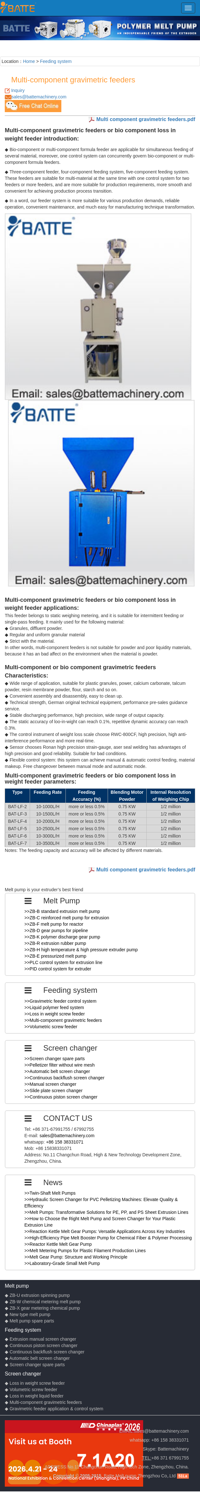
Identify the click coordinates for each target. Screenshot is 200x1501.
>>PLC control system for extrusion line (63, 962)
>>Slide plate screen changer (53, 1090)
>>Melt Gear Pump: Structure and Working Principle (75, 1257)
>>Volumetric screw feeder (50, 1026)
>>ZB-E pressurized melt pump (55, 956)
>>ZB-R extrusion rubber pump (55, 943)
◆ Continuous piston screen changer (41, 1345)
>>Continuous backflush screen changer (64, 1077)
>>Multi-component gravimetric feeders (63, 1020)
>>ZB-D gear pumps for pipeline (56, 930)
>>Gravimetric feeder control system (60, 1001)
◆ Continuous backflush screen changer (44, 1351)
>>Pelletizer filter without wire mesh (59, 1065)
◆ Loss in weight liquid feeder (34, 1395)
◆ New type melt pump (27, 1314)
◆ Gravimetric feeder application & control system (54, 1408)
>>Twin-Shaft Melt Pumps (49, 1193)
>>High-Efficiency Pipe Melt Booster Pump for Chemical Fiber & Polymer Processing (108, 1237)
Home (29, 61)
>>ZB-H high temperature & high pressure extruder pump (81, 949)
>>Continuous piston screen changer (60, 1096)
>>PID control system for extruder (57, 968)
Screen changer (23, 1373)
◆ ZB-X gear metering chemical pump (42, 1308)
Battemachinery (173, 1448)
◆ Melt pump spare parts (29, 1320)
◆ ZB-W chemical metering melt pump (43, 1301)
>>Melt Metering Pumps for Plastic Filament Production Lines (85, 1250)
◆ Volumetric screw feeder (31, 1389)
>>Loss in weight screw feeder (54, 1013)
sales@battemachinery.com (39, 96)
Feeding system (56, 61)
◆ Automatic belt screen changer (37, 1358)
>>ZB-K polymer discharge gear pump (62, 936)
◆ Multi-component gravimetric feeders (43, 1402)
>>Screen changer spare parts (54, 1058)
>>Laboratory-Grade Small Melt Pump (62, 1263)
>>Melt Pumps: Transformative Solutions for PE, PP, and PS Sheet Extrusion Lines (106, 1212)
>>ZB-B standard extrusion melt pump (62, 911)
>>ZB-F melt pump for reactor (53, 924)
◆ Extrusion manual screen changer (40, 1339)
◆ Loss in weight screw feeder (35, 1383)
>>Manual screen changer (50, 1084)
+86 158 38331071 (64, 1142)
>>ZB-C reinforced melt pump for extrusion (66, 917)
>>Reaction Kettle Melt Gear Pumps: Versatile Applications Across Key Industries (104, 1231)
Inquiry (18, 90)
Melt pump (17, 1286)
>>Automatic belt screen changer (57, 1071)
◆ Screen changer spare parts (35, 1364)
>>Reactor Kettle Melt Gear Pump (58, 1244)
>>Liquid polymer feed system (54, 1007)
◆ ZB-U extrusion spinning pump (37, 1295)
